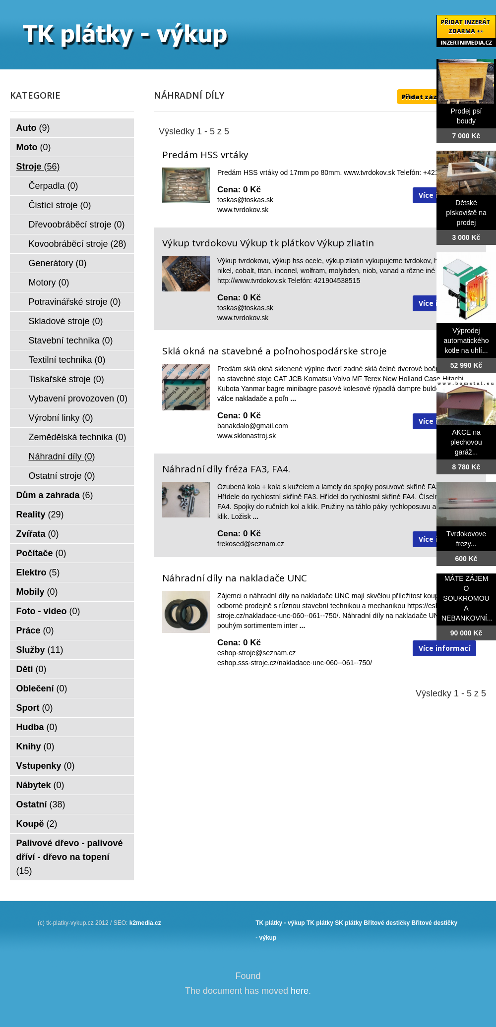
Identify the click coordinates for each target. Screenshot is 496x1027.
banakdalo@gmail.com (252, 426)
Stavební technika (71, 340)
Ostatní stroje (62, 476)
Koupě (37, 824)
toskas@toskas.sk (245, 200)
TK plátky (320, 922)
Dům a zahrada (54, 495)
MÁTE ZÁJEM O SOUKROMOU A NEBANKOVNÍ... (467, 598)
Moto (33, 147)
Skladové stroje (66, 321)
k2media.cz (145, 922)
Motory (49, 282)
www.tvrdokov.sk (242, 210)
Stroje (38, 166)
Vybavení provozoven (78, 398)
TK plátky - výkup (280, 922)
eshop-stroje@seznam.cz (256, 653)
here (300, 991)
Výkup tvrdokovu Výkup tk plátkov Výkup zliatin (268, 242)
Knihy (35, 746)
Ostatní (40, 804)
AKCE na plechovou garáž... (466, 442)
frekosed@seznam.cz (250, 544)
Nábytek (40, 785)
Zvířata (37, 534)
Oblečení (41, 688)
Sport (34, 708)
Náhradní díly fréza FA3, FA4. (226, 468)
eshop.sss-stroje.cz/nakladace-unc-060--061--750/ (294, 663)
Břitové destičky (387, 922)
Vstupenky (45, 766)
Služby (39, 650)
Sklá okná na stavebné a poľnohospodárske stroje (274, 350)
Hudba (37, 727)
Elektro (38, 572)
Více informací (444, 648)
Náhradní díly (62, 456)
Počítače (41, 553)
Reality (40, 514)
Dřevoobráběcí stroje (77, 224)
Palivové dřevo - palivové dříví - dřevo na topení (69, 857)
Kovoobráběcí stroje (77, 244)
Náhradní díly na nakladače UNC (234, 577)
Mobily (37, 592)
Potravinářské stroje (75, 302)
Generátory (58, 263)
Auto (33, 128)
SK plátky (348, 922)
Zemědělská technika (77, 437)
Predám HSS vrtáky (205, 154)
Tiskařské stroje (66, 379)
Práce (35, 630)
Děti (31, 669)
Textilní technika (67, 360)
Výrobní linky (61, 418)
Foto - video (48, 611)
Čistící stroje (60, 205)
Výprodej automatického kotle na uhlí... (466, 340)
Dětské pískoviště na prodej (466, 213)
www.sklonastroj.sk (246, 436)
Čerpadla (53, 186)
